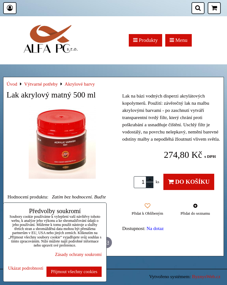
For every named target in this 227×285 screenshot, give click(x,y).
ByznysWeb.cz (206, 276)
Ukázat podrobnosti (25, 268)
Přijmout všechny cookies (74, 271)
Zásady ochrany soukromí (78, 254)
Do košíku (189, 181)
